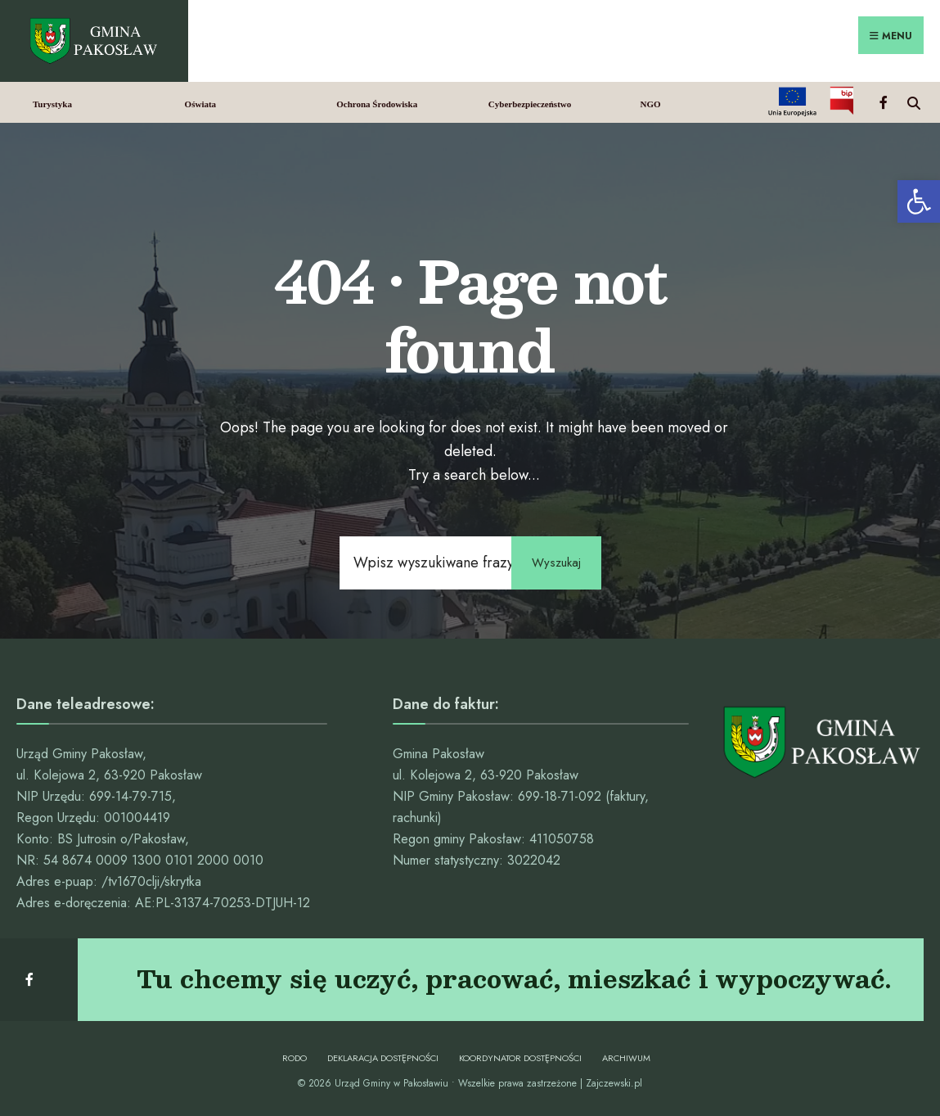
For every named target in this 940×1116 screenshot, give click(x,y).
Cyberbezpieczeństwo (529, 104)
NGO (650, 104)
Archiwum (626, 1057)
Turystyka (52, 104)
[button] (918, 201)
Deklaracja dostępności (383, 1057)
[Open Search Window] (913, 101)
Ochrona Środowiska (376, 104)
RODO (294, 1057)
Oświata (201, 104)
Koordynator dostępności (520, 1057)
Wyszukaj (556, 562)
